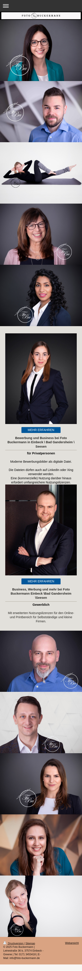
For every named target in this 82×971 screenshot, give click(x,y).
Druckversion (13, 943)
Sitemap (30, 943)
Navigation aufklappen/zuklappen (41, 5)
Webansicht (72, 943)
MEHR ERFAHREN (41, 430)
